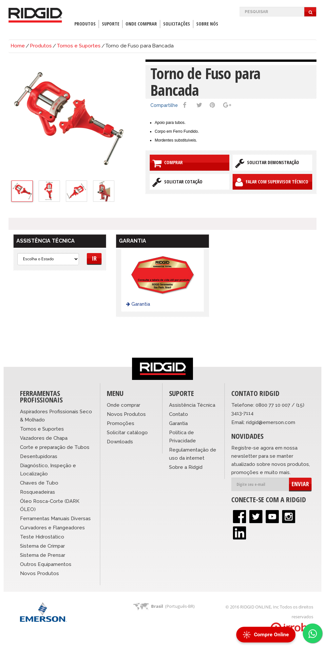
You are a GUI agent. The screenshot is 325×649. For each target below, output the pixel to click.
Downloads (120, 442)
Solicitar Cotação (177, 182)
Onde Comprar (141, 24)
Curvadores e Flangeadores (52, 528)
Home (17, 46)
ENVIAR (300, 484)
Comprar (167, 163)
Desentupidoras (38, 456)
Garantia (138, 304)
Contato (178, 414)
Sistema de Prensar (42, 555)
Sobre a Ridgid (185, 467)
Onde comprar (123, 405)
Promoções (120, 423)
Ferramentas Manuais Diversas (55, 518)
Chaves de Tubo (39, 483)
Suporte (110, 24)
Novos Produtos (39, 573)
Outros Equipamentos (45, 564)
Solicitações (176, 24)
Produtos (85, 24)
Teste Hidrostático (42, 537)
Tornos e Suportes (79, 46)
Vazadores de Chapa (43, 438)
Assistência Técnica (192, 405)
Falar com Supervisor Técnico (271, 182)
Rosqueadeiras (37, 492)
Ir (94, 258)
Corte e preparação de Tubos (54, 447)
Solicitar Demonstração (267, 163)
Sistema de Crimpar (42, 546)
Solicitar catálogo (127, 433)
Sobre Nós (207, 24)
